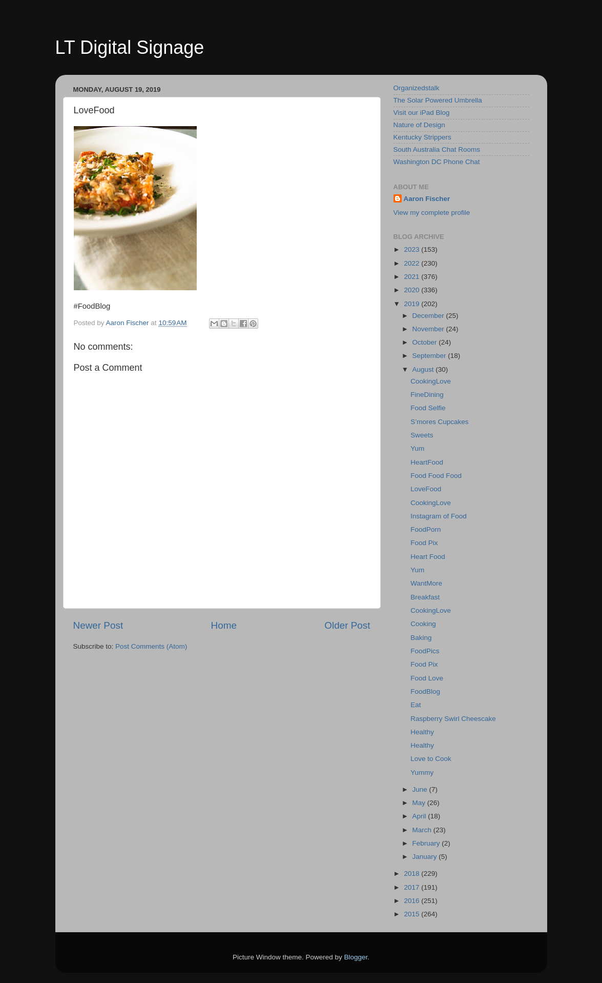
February (427, 843)
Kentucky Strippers (422, 137)
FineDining (427, 394)
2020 (412, 290)
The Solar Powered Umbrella (437, 100)
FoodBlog (425, 691)
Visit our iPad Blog (421, 112)
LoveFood (425, 489)
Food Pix (424, 543)
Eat (415, 705)
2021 (412, 276)
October (425, 342)
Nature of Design (419, 125)
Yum (417, 448)
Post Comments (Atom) (151, 646)
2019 (412, 304)
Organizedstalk (416, 88)
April (420, 816)
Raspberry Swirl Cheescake (453, 719)
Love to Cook (430, 759)
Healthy (422, 732)
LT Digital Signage (129, 47)
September (430, 355)
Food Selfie (427, 408)
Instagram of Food (438, 516)
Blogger (356, 957)
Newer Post (98, 625)
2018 (412, 873)
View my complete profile (431, 212)
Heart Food (427, 556)
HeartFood (426, 462)
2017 (412, 887)
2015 (412, 914)
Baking (420, 637)
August (424, 369)
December (429, 315)
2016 (412, 901)
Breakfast (425, 597)
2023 (412, 249)
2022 (412, 263)
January (425, 856)
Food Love (426, 678)
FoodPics (424, 651)
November (429, 329)
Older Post (347, 625)
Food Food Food (436, 475)
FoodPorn (425, 529)
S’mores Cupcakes (439, 422)
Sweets (421, 435)
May (419, 803)
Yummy (421, 772)
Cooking (423, 624)
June (420, 789)
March (422, 830)
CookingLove (430, 381)
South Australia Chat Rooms (437, 149)
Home (224, 625)
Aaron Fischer (427, 199)
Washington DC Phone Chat (436, 162)
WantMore (426, 583)
